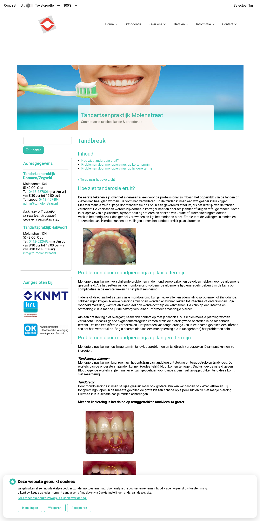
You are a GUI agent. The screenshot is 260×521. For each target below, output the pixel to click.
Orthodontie (133, 24)
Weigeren (54, 507)
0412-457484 (49, 200)
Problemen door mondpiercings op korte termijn (115, 164)
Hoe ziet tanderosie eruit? (100, 161)
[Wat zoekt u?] (47, 141)
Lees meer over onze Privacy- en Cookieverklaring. (52, 498)
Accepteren (79, 507)
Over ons (155, 24)
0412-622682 (39, 241)
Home (109, 24)
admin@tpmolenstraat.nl (40, 203)
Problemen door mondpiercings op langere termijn (117, 168)
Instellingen (30, 507)
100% (67, 5)
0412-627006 (39, 192)
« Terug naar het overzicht (96, 180)
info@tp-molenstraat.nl (39, 253)
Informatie (203, 24)
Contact (227, 24)
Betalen (179, 24)
